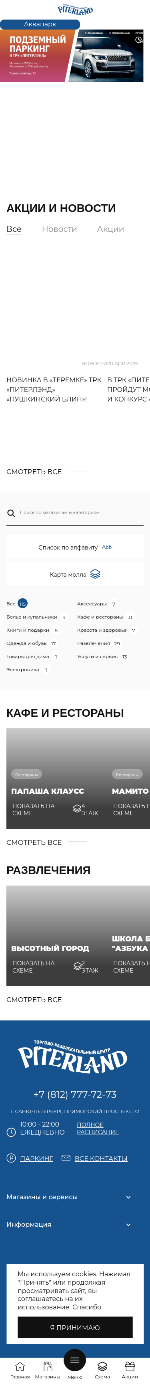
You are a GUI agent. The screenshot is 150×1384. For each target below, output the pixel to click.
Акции (110, 229)
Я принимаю (75, 1328)
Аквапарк (40, 24)
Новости (59, 229)
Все (14, 229)
